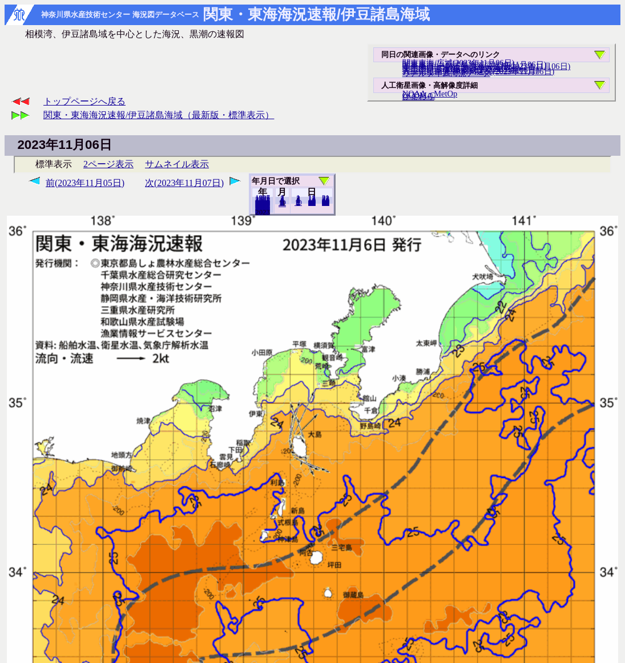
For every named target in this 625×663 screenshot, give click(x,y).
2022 (262, 212)
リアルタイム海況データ (446, 73)
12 (282, 204)
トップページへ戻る (84, 101)
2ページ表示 (108, 164)
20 (312, 203)
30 (325, 203)
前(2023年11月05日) (85, 183)
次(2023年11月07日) (184, 183)
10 (298, 203)
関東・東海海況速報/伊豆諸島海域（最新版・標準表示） (158, 115)
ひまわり (418, 96)
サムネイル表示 (177, 164)
